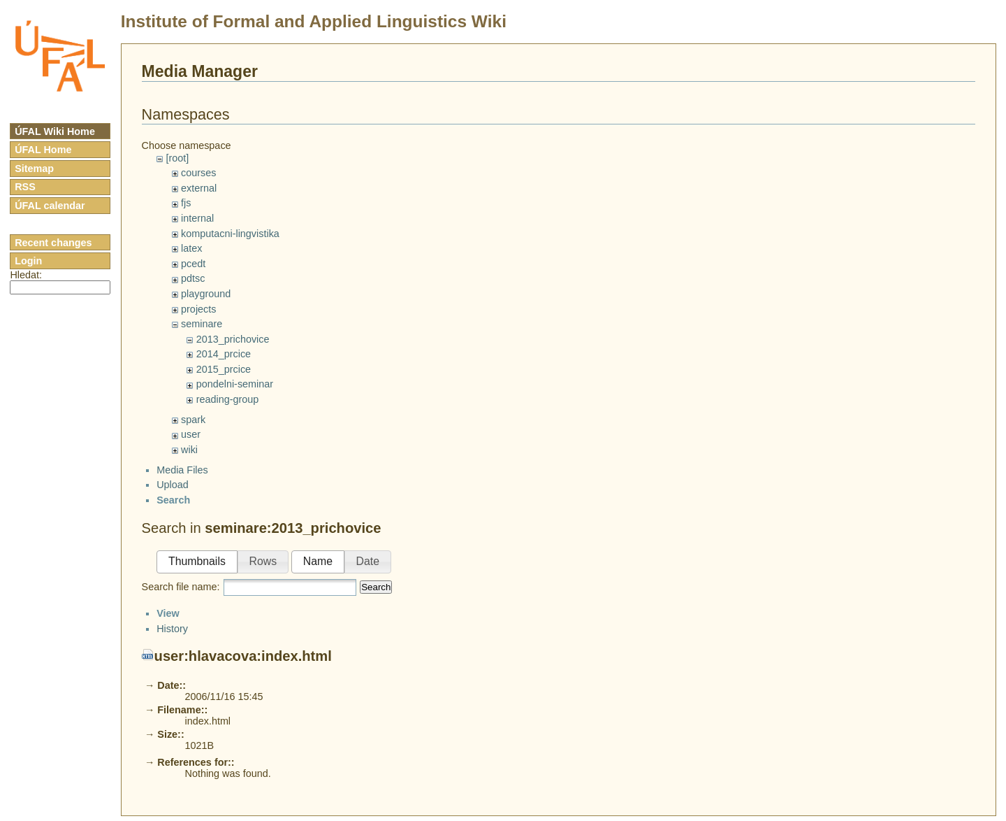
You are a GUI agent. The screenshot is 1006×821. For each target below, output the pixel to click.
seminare (201, 323)
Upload (172, 497)
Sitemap (34, 168)
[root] (177, 158)
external (199, 188)
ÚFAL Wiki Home (55, 131)
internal (197, 218)
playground (206, 293)
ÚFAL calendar (50, 205)
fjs (186, 202)
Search (376, 599)
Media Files (182, 481)
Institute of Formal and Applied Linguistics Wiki (313, 21)
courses (198, 172)
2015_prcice (223, 369)
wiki (189, 449)
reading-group (227, 399)
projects (198, 309)
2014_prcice (223, 353)
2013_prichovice (233, 339)
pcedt (193, 263)
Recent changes (53, 242)
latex (191, 248)
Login (28, 260)
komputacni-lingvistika (230, 233)
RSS (25, 186)
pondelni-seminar (234, 384)
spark (193, 419)
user (191, 434)
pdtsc (193, 278)
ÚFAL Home (43, 149)
